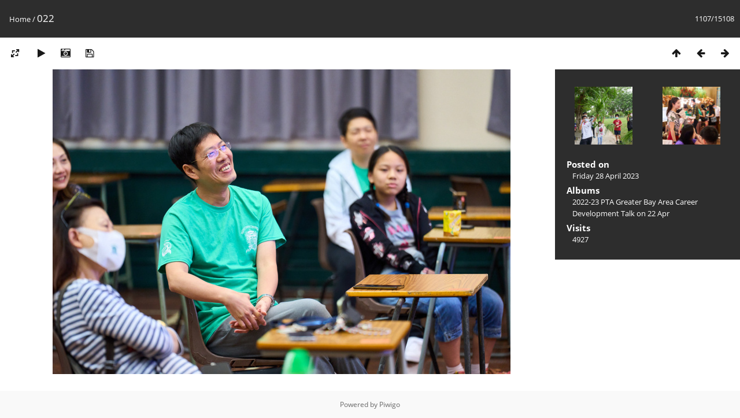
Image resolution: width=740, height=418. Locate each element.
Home (20, 19)
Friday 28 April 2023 (605, 176)
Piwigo (389, 404)
